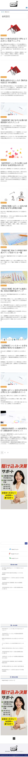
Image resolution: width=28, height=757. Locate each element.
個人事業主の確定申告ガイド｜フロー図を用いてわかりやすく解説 (13, 569)
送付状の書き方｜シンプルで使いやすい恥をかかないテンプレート (13, 629)
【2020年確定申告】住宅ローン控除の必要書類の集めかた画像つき (12, 588)
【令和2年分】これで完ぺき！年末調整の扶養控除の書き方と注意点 (12, 657)
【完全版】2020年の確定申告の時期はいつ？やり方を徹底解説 (12, 573)
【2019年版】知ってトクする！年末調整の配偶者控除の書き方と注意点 (12, 634)
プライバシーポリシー (19, 751)
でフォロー (15, 549)
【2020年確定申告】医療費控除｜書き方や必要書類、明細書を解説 (12, 583)
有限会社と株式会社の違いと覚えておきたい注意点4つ (12, 648)
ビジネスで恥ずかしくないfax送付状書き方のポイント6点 (13, 644)
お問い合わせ (13, 751)
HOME (2, 11)
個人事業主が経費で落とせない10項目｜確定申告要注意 (13, 666)
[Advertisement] (14, 526)
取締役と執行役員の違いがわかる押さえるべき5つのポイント (12, 639)
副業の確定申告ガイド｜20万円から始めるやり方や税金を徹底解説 (13, 578)
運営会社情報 (7, 751)
